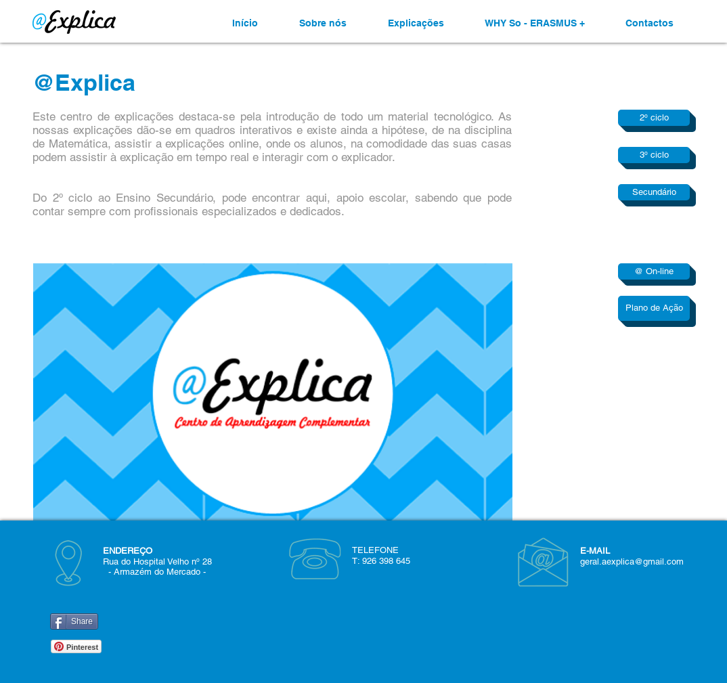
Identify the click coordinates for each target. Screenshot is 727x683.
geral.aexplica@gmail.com (632, 561)
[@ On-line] (654, 271)
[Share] (74, 621)
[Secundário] (654, 192)
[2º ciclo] (654, 118)
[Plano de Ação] (654, 308)
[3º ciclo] (654, 155)
